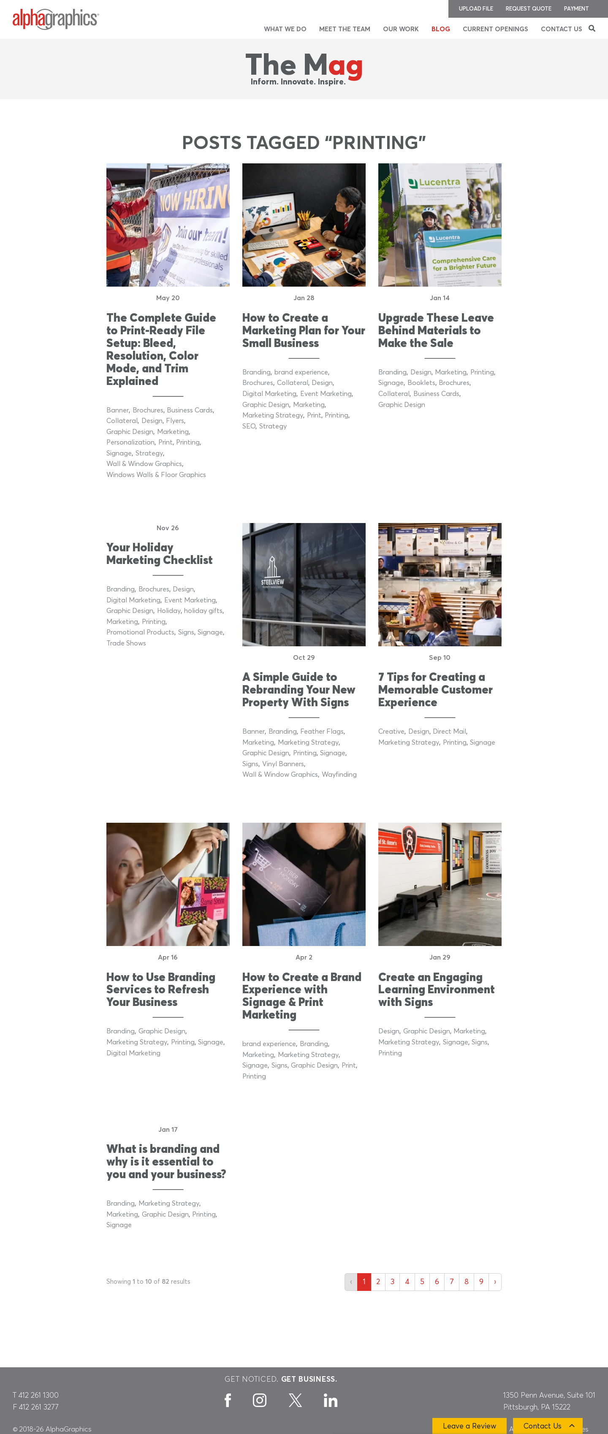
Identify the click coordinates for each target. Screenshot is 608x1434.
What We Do (285, 29)
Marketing (173, 431)
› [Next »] (495, 1282)
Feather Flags (322, 731)
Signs (186, 632)
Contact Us (561, 29)
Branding (256, 372)
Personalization (130, 442)
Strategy (149, 453)
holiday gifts (203, 610)
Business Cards (190, 410)
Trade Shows (126, 643)
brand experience (301, 372)
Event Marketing (326, 393)
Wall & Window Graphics (144, 464)
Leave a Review (469, 1426)
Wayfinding (339, 774)
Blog (441, 29)
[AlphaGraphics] (56, 19)
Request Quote (528, 9)
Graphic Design (129, 431)
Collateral (122, 420)
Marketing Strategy (272, 415)
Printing (188, 442)
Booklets (421, 383)
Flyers (175, 420)
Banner (117, 410)
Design (152, 420)
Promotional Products (140, 632)
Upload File (476, 9)
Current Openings (495, 29)
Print (165, 442)
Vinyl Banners (283, 764)
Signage (119, 453)
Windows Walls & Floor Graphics (156, 475)
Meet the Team (344, 29)
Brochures (148, 410)
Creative (391, 731)
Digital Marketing (269, 393)
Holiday (169, 610)
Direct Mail (449, 731)
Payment (576, 9)
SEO (248, 426)
